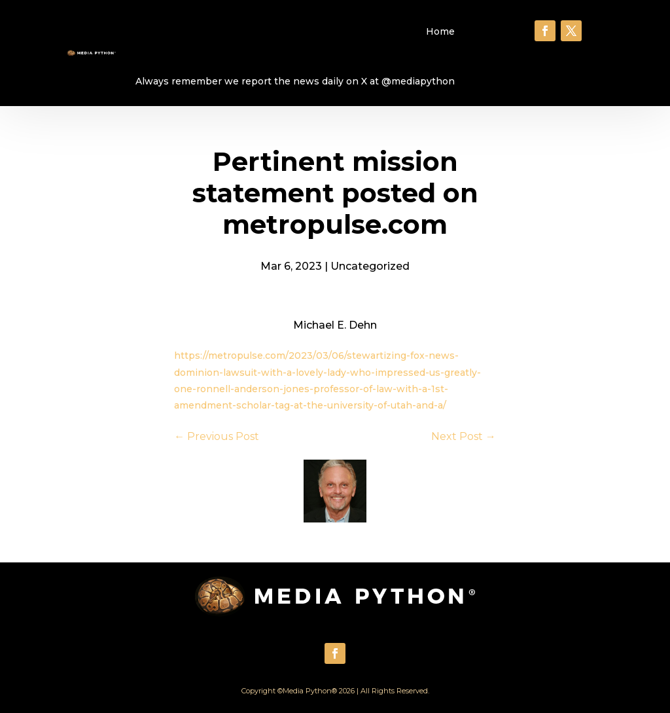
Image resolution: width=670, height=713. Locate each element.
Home (440, 31)
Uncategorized (370, 266)
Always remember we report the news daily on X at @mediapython (295, 81)
